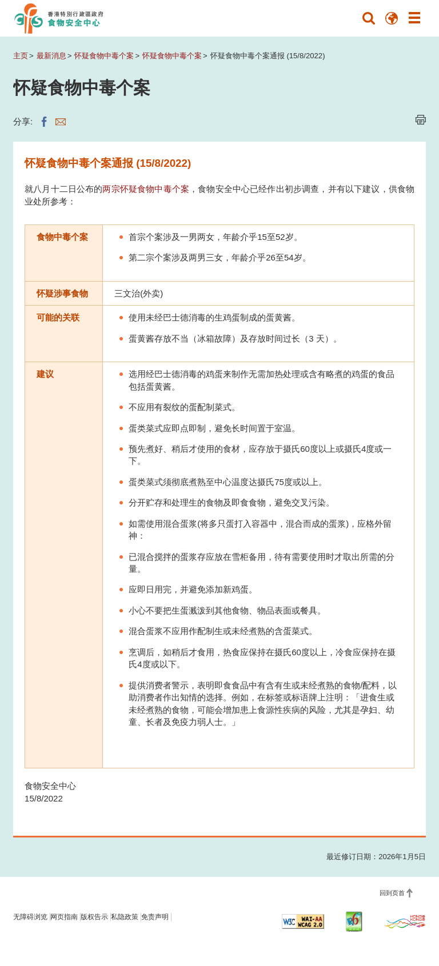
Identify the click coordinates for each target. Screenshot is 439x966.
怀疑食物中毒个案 (104, 55)
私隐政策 (124, 917)
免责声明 (155, 917)
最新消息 (51, 55)
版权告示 (94, 917)
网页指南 (64, 917)
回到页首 (392, 892)
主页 (20, 55)
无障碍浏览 (30, 917)
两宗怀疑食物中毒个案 (145, 189)
